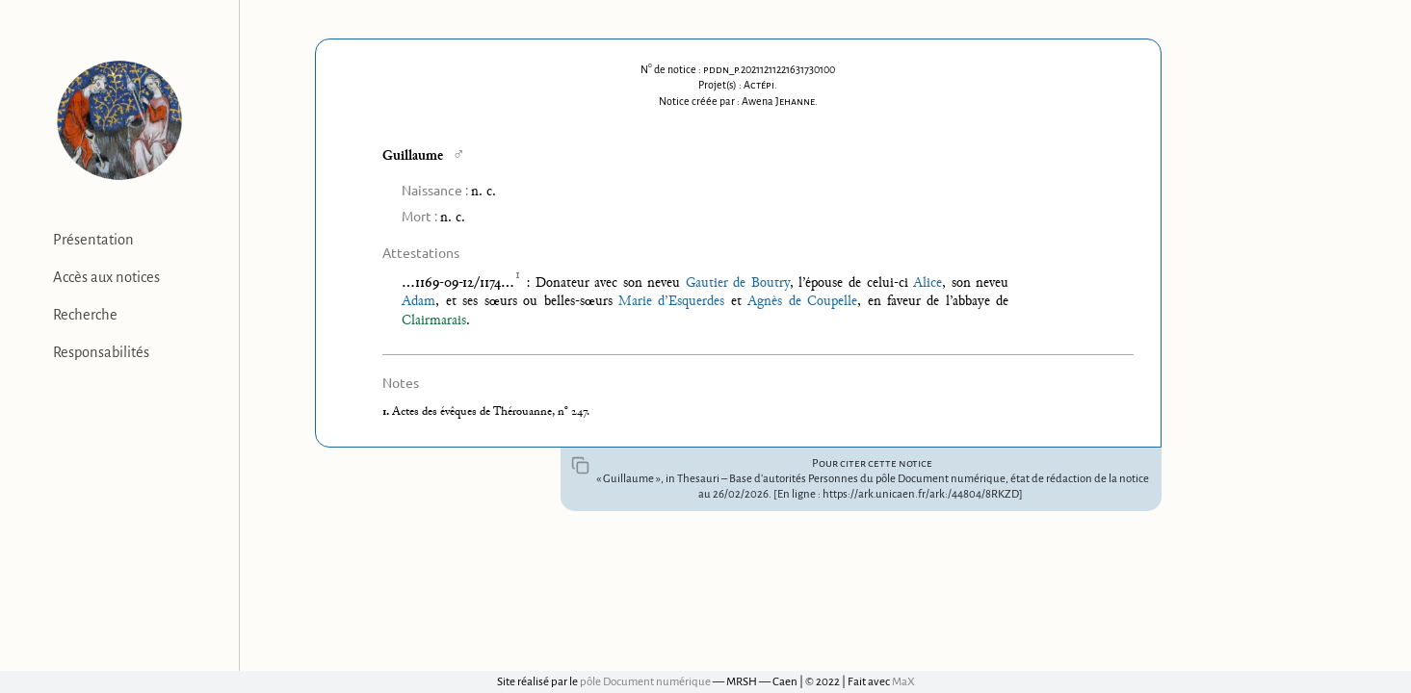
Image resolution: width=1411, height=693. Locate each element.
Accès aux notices (106, 277)
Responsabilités (101, 352)
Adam (418, 302)
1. (387, 412)
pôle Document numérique (645, 682)
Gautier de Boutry (738, 283)
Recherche (85, 314)
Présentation (93, 239)
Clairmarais (434, 321)
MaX (903, 682)
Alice (927, 283)
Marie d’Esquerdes (671, 302)
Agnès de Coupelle (802, 302)
